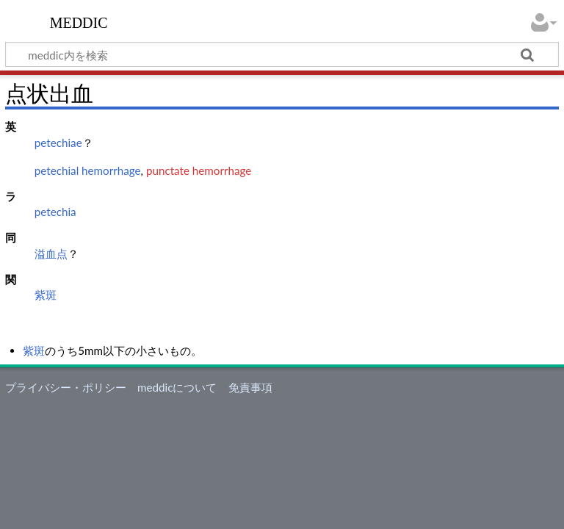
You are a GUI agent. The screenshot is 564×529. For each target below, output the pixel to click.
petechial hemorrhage (88, 170)
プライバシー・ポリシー (65, 387)
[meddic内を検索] (282, 54)
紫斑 (46, 294)
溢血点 (51, 253)
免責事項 (250, 387)
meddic (79, 21)
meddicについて (177, 387)
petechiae (58, 142)
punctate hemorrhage (198, 170)
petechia (55, 211)
